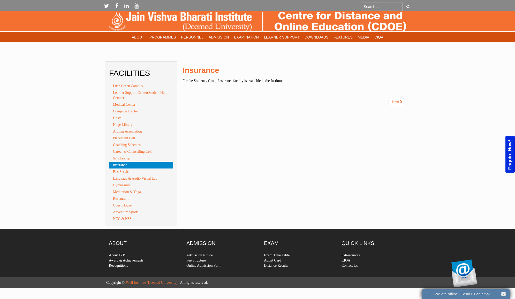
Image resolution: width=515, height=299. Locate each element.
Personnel (192, 37)
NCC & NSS (122, 219)
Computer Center (125, 111)
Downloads (316, 37)
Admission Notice (199, 264)
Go (408, 6)
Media (363, 37)
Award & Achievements (126, 270)
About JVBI (117, 264)
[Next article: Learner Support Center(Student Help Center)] (397, 102)
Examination (246, 37)
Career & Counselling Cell (132, 152)
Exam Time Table (277, 264)
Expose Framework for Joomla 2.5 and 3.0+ (257, 22)
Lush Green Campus (128, 86)
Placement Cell (124, 138)
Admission (219, 37)
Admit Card (272, 270)
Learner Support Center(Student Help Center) (140, 95)
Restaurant (120, 199)
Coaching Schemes (127, 145)
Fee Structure (196, 270)
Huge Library (123, 125)
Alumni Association (127, 131)
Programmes (162, 37)
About (138, 37)
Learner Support (281, 37)
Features (343, 37)
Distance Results (276, 275)
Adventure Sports (125, 212)
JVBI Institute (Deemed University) (151, 283)
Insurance (201, 70)
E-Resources (351, 264)
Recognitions (118, 275)
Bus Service (121, 172)
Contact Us (350, 275)
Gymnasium (122, 185)
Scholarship (121, 158)
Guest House (122, 205)
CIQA (378, 37)
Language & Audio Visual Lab (135, 178)
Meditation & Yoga (127, 192)
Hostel (118, 118)
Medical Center (124, 104)
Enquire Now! (509, 155)
